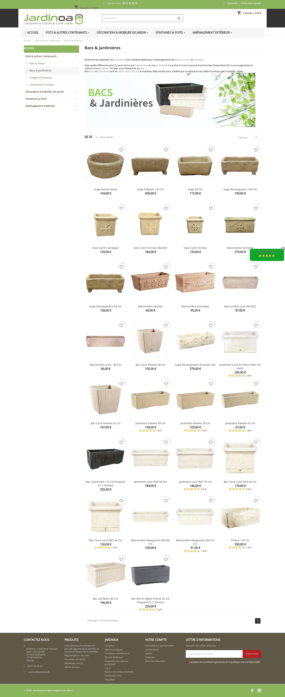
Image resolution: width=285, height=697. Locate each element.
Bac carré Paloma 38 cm (150, 364)
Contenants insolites (41, 84)
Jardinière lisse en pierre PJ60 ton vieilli (240, 366)
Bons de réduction (155, 661)
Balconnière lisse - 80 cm (105, 364)
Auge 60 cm (195, 189)
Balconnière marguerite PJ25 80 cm (150, 542)
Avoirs (148, 653)
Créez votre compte (251, 3)
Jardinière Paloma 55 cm (240, 423)
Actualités (110, 679)
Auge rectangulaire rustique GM (195, 364)
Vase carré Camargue (105, 248)
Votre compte (156, 640)
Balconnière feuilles (150, 306)
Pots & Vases (37, 63)
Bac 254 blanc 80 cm (105, 598)
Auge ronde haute (105, 189)
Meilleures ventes (73, 663)
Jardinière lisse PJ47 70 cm (195, 481)
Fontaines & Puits (36, 99)
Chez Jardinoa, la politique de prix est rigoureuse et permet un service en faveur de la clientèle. (81, 648)
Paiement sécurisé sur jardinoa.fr (116, 662)
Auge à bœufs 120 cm (150, 189)
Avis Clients (267, 251)
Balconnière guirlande (195, 306)
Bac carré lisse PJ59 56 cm (240, 481)
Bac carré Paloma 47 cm (106, 423)
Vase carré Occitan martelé (150, 248)
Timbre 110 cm (240, 540)
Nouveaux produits (74, 659)
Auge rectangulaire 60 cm (105, 306)
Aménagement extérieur (40, 106)
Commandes (152, 649)
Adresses (150, 657)
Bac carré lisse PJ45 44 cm (105, 540)
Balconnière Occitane (240, 248)
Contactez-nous (113, 675)
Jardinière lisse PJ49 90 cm (150, 481)
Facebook (252, 690)
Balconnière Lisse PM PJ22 (240, 306)
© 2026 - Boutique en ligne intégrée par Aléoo (48, 690)
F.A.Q (107, 668)
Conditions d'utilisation (117, 653)
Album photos (72, 667)
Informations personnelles (159, 645)
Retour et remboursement (119, 671)
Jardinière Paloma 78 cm (195, 423)
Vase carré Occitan (195, 248)
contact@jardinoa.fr (38, 672)
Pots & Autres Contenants (41, 56)
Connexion (232, 3)
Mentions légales (114, 649)
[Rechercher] (142, 18)
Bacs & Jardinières (40, 70)
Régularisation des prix (76, 655)
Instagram (259, 690)
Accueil (29, 48)
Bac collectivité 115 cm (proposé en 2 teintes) (105, 483)
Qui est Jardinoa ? (114, 657)
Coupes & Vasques (40, 77)
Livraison (110, 645)
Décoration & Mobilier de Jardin (44, 91)
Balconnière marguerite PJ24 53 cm (195, 542)
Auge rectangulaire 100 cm (240, 189)
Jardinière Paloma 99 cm (150, 423)
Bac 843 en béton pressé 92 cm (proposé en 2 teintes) (150, 600)
